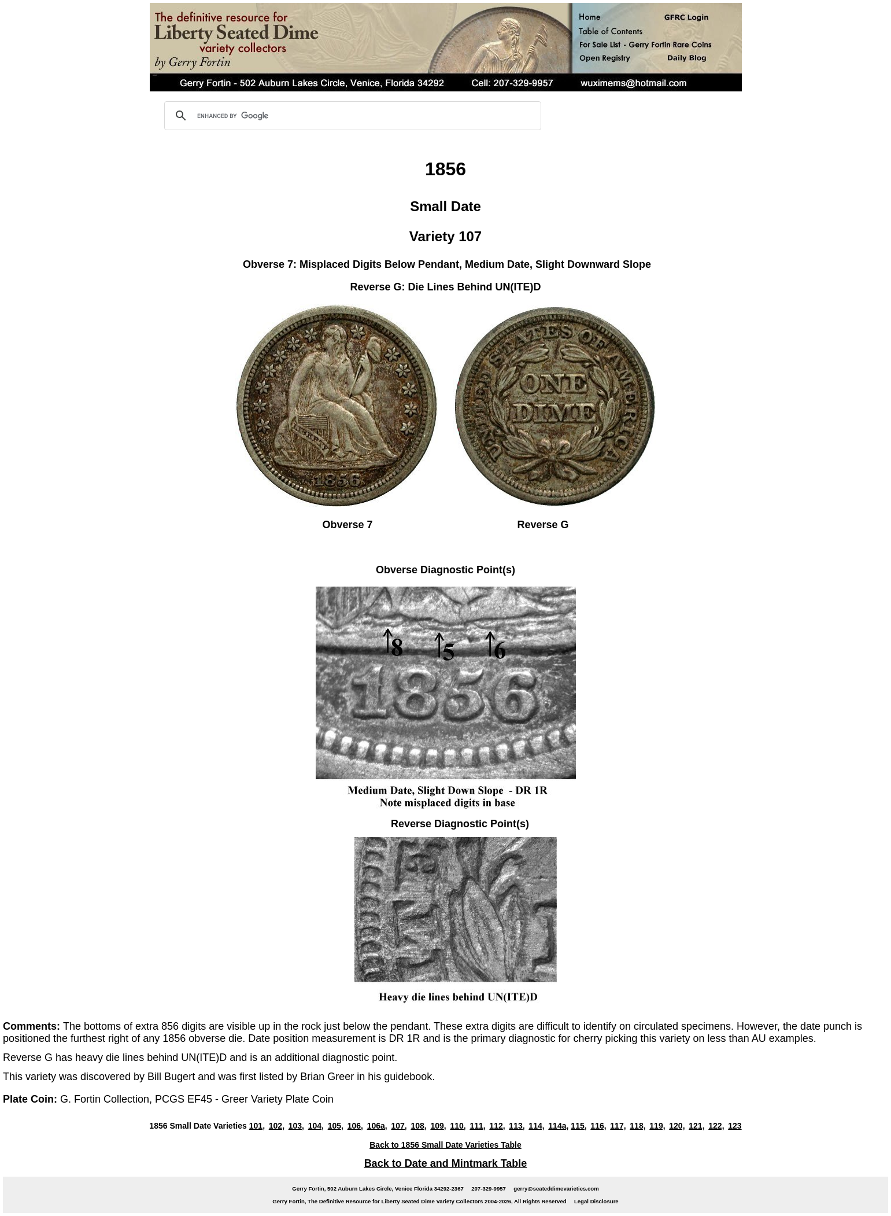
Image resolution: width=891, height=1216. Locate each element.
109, (438, 1125)
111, (477, 1125)
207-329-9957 (488, 1188)
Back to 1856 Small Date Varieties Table (445, 1144)
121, (696, 1125)
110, (457, 1125)
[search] (351, 116)
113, (516, 1125)
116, (598, 1125)
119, (657, 1125)
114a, (558, 1125)
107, (398, 1125)
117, (618, 1125)
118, (637, 1125)
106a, (377, 1125)
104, (316, 1125)
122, (716, 1125)
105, (335, 1125)
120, (677, 1125)
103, (296, 1125)
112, (497, 1125)
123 (734, 1125)
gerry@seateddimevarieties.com (555, 1188)
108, (418, 1125)
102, (276, 1125)
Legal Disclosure (596, 1201)
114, (536, 1125)
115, (578, 1125)
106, (355, 1125)
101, (257, 1125)
